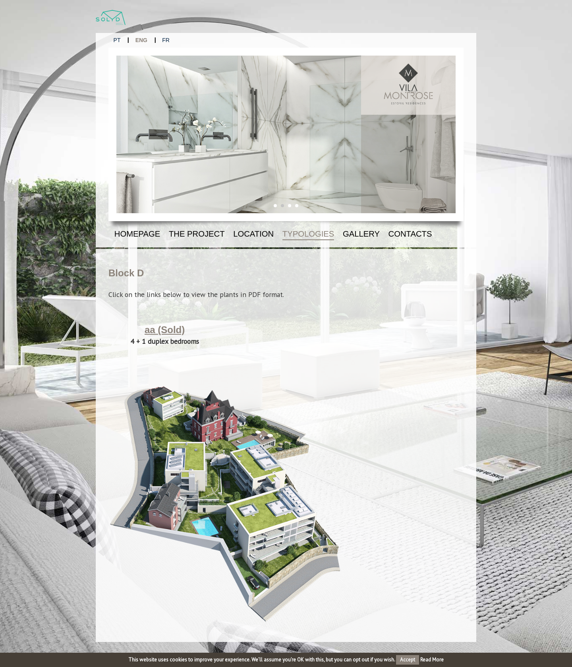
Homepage (137, 233)
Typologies (308, 233)
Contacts (410, 233)
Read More (432, 659)
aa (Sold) (165, 329)
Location (253, 233)
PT (117, 40)
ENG (141, 40)
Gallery (361, 233)
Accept (407, 659)
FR (166, 40)
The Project (197, 233)
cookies (178, 659)
